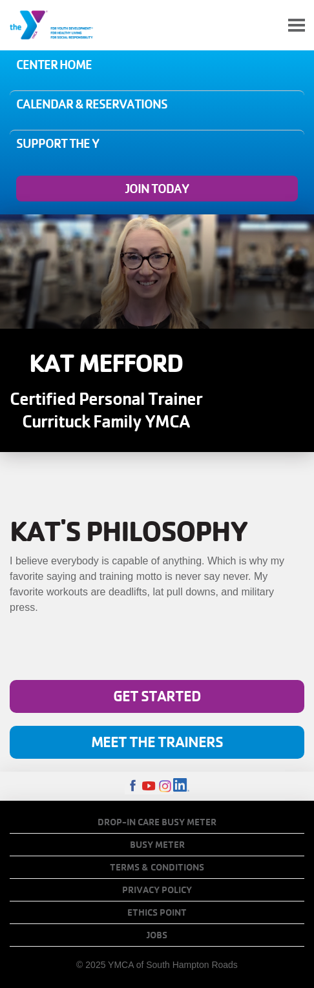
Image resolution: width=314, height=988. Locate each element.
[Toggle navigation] (296, 25)
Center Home (54, 64)
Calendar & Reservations (91, 104)
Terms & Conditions (157, 867)
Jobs (157, 935)
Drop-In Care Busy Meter (157, 822)
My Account (266, 25)
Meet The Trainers (157, 741)
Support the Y (57, 143)
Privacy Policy (157, 890)
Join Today (157, 188)
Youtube (149, 786)
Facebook (133, 786)
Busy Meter (157, 844)
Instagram (165, 786)
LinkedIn (181, 786)
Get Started (157, 695)
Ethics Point (157, 912)
